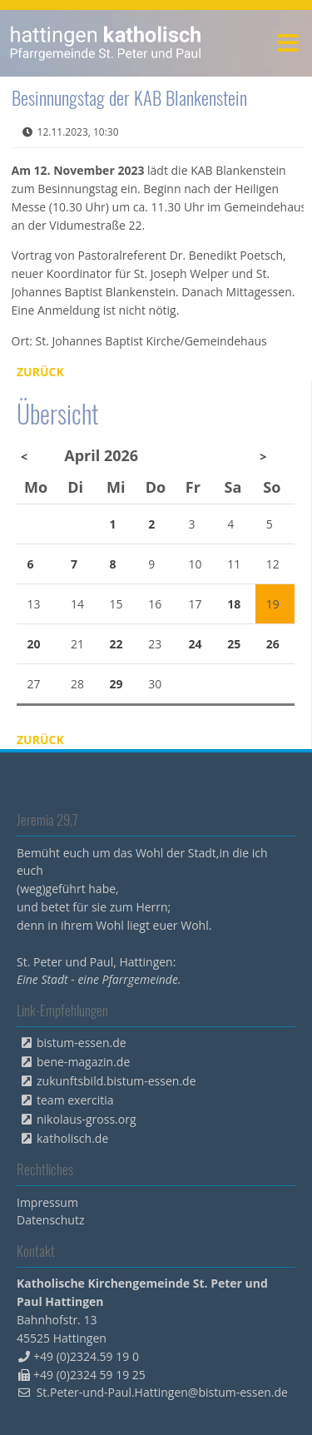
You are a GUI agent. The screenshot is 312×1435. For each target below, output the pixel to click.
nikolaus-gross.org (86, 1119)
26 (273, 644)
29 (116, 684)
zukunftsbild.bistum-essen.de (116, 1081)
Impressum (47, 1202)
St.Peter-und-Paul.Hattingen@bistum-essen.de (162, 1392)
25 (233, 644)
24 (194, 644)
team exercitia (75, 1100)
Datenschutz (50, 1220)
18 (233, 604)
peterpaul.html (106, 43)
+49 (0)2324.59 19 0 (86, 1356)
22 (116, 644)
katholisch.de (72, 1138)
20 (34, 644)
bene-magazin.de (83, 1062)
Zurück (40, 372)
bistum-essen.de (81, 1042)
